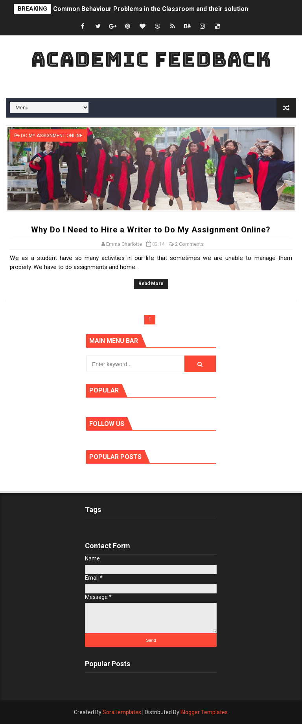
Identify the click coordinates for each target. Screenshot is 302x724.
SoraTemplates (122, 712)
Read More (151, 283)
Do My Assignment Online (52, 135)
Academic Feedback (151, 59)
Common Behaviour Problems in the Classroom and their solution (150, 9)
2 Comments (189, 244)
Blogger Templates (204, 712)
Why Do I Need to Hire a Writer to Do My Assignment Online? (151, 229)
